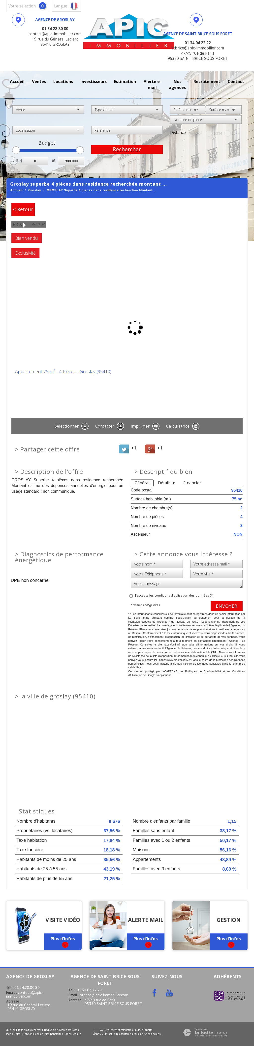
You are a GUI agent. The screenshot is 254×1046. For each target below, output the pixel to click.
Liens (68, 1034)
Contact (236, 81)
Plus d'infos (63, 942)
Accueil (17, 81)
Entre (17, 160)
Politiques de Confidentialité (203, 671)
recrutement (206, 81)
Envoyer (226, 606)
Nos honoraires (54, 1034)
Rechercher (127, 149)
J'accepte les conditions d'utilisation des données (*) (174, 595)
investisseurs (93, 81)
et (54, 160)
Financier (192, 482)
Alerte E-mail (152, 84)
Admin (77, 1034)
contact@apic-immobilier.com (24, 994)
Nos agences (177, 84)
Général (142, 482)
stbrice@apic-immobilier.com (104, 994)
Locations (63, 81)
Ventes (39, 81)
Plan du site (13, 1034)
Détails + (166, 482)
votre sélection (22, 6)
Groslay (34, 190)
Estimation (125, 81)
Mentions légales (32, 1034)
